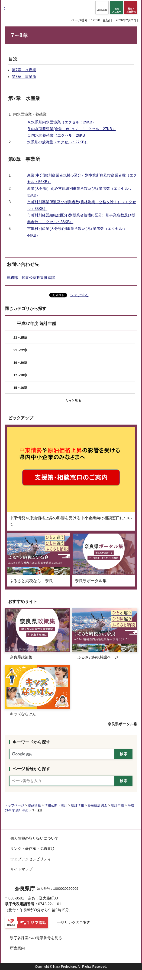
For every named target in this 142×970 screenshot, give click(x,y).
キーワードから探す (31, 742)
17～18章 (20, 375)
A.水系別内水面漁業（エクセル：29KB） (62, 122)
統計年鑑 (117, 805)
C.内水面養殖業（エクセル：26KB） (58, 135)
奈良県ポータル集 (122, 724)
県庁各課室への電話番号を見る (36, 938)
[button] (102, 7)
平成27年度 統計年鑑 (36, 323)
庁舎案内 (17, 948)
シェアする (79, 295)
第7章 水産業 (24, 70)
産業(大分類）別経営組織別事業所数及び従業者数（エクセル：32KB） (79, 192)
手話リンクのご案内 (73, 923)
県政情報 (34, 805)
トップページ (14, 805)
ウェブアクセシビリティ (30, 859)
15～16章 (20, 388)
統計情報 (77, 805)
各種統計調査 (97, 805)
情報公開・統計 (56, 805)
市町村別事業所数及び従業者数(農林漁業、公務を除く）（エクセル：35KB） (81, 205)
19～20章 (20, 362)
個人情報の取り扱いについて (34, 838)
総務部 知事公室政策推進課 (33, 278)
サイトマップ (21, 869)
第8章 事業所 (24, 77)
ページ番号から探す (31, 769)
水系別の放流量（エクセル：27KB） (57, 142)
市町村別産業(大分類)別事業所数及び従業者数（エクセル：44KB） (76, 232)
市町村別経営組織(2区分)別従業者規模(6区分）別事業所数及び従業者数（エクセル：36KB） (81, 218)
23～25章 (20, 337)
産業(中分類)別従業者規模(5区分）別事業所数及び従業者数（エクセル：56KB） (82, 178)
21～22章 (20, 350)
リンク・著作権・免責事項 (32, 849)
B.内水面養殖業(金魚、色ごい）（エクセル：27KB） (72, 129)
